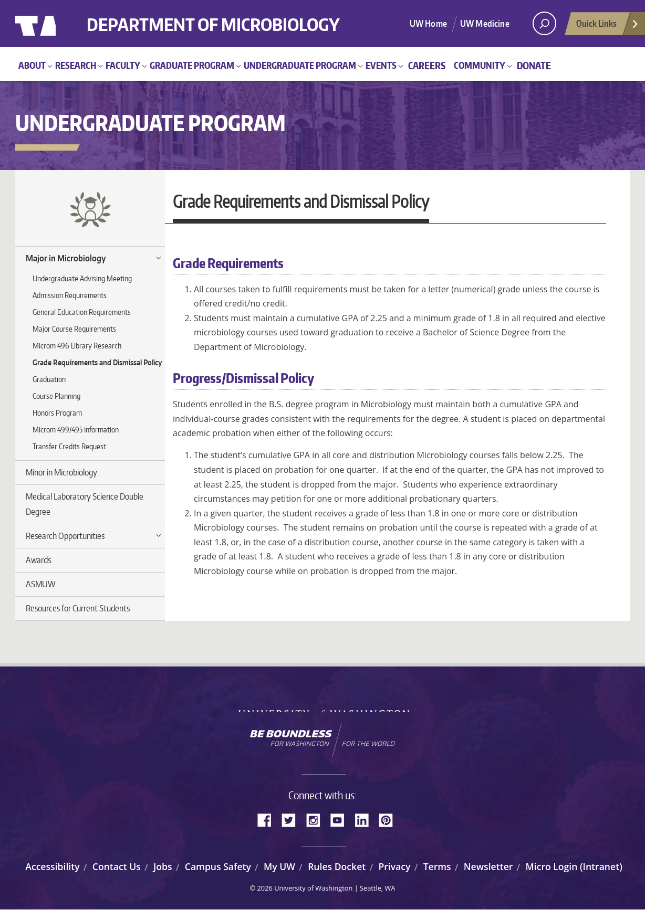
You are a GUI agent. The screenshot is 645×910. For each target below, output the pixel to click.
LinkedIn (366, 819)
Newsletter (488, 866)
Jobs (162, 866)
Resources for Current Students (78, 608)
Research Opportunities (65, 536)
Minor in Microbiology (61, 472)
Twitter (293, 819)
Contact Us (116, 866)
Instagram (317, 819)
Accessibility (52, 866)
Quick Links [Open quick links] (607, 26)
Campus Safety (218, 866)
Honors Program (57, 412)
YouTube (341, 819)
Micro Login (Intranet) (574, 866)
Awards (38, 560)
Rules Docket (337, 866)
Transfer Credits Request (69, 446)
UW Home (428, 23)
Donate (534, 65)
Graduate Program (192, 65)
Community (479, 65)
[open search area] (544, 23)
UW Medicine (484, 23)
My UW (279, 866)
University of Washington (58, 23)
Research (75, 65)
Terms (437, 866)
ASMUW (41, 584)
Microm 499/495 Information (76, 429)
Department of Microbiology (237, 17)
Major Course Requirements (74, 328)
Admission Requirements (70, 295)
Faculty (123, 65)
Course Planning (56, 395)
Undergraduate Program (300, 65)
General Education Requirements (82, 312)
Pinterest (390, 819)
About (32, 65)
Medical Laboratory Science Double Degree (84, 504)
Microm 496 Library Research (77, 345)
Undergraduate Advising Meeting (82, 278)
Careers (426, 65)
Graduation (49, 379)
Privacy (394, 866)
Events (381, 65)
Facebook (268, 819)
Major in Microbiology (66, 258)
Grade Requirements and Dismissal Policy (97, 362)
